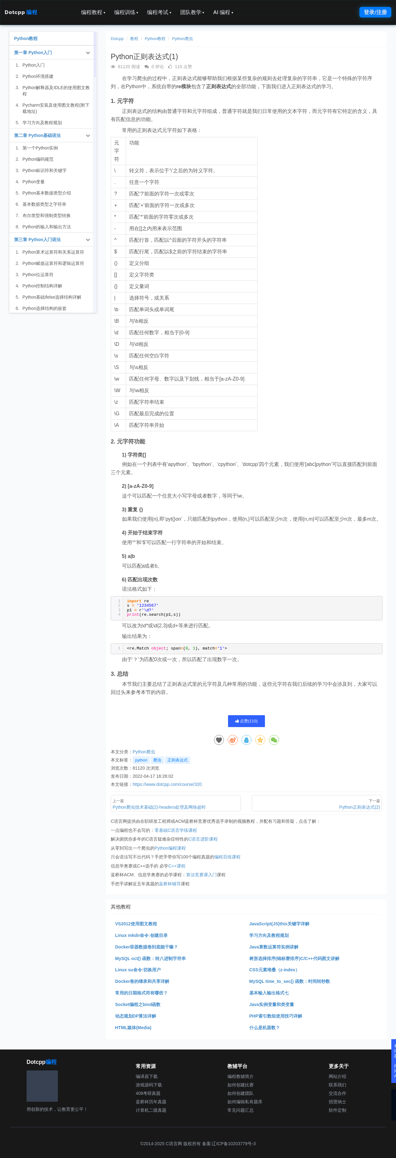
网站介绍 (337, 1076)
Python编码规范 (38, 159)
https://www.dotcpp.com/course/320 (167, 784)
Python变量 (34, 181)
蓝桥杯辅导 (170, 883)
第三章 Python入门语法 (37, 239)
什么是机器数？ (264, 1027)
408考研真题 (148, 1093)
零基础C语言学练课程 (176, 830)
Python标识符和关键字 (45, 170)
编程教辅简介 (240, 1076)
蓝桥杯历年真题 (151, 1101)
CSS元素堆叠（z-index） (274, 969)
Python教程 (155, 38)
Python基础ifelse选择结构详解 (52, 297)
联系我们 (337, 1084)
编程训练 (126, 12)
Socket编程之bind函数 (137, 1004)
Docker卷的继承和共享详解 (142, 981)
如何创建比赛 (240, 1084)
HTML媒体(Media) (133, 1027)
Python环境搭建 (38, 76)
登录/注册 (375, 12)
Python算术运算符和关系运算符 (53, 252)
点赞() (246, 721)
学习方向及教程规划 (269, 935)
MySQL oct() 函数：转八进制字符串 (150, 958)
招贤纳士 (337, 1101)
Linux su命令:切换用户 (138, 969)
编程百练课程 (227, 856)
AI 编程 (223, 12)
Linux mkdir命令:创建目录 (141, 935)
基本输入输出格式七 (269, 992)
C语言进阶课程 (203, 839)
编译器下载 (147, 1076)
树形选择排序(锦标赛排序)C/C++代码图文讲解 (294, 958)
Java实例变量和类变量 (271, 1004)
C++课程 (176, 865)
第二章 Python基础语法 (37, 135)
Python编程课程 (170, 848)
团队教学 (192, 12)
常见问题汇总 (240, 1110)
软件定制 (337, 1110)
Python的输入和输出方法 (47, 226)
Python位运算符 (38, 274)
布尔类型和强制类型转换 (47, 215)
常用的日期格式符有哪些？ (141, 992)
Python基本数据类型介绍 (47, 192)
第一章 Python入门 (33, 52)
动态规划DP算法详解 (135, 1016)
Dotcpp (21, 12)
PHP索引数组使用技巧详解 (275, 1016)
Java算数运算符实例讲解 (273, 946)
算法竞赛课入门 (201, 874)
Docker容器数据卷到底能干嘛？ (146, 946)
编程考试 (159, 12)
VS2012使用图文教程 (136, 923)
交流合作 (337, 1093)
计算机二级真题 (151, 1110)
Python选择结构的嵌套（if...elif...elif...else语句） (47, 311)
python (141, 760)
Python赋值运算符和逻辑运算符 (53, 263)
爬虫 (157, 760)
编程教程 (93, 12)
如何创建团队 (240, 1093)
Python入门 (34, 65)
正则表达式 (177, 760)
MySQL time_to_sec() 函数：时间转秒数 (289, 981)
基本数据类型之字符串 (44, 204)
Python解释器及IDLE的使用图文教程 (56, 90)
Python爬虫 (182, 38)
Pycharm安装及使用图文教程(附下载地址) (56, 108)
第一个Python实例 (40, 147)
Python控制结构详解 (43, 285)
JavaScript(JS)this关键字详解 (279, 923)
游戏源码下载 (149, 1084)
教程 (134, 38)
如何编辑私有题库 (244, 1101)
